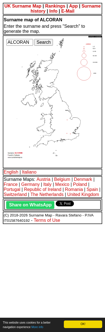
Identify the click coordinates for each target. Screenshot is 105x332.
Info (53, 11)
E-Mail (67, 11)
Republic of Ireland (42, 189)
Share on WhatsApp (30, 204)
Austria (43, 179)
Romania (74, 189)
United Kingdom (83, 194)
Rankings (55, 6)
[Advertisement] (52, 277)
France (11, 184)
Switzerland (15, 194)
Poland (80, 184)
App (73, 6)
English (11, 172)
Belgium (62, 179)
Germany (30, 184)
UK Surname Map (22, 6)
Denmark (83, 179)
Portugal (12, 189)
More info (37, 327)
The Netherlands (47, 194)
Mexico (62, 184)
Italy (47, 184)
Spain (92, 189)
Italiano (29, 172)
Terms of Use (47, 220)
